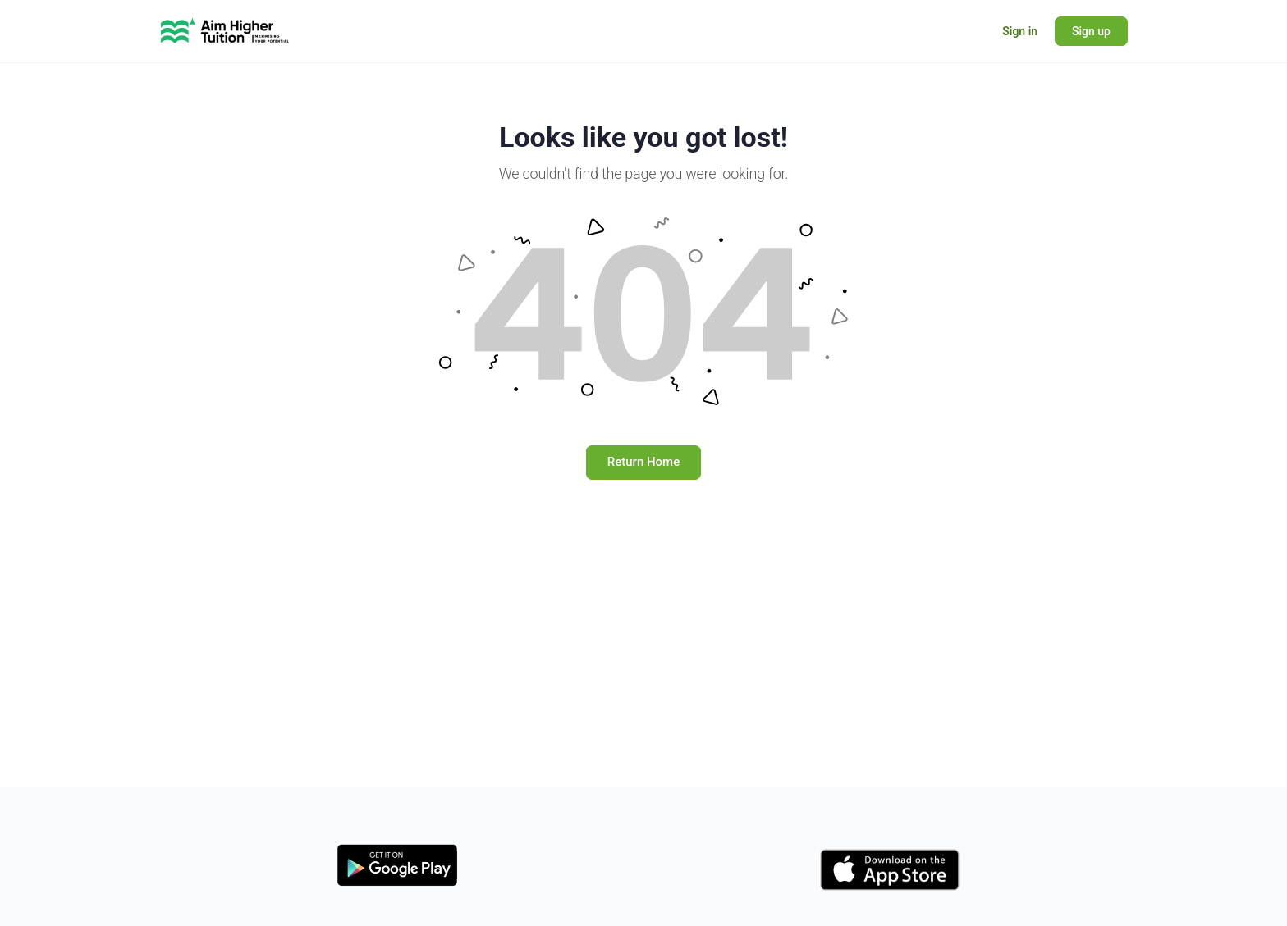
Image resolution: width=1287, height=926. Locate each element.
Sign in (1019, 31)
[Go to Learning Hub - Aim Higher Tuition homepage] (225, 29)
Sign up (1091, 31)
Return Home (643, 461)
